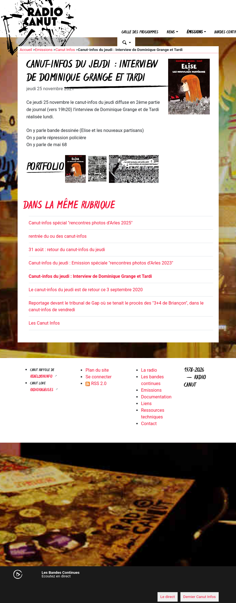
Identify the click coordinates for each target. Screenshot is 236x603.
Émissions (195, 32)
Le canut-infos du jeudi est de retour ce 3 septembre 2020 (86, 289)
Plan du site (97, 370)
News (171, 32)
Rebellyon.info (42, 377)
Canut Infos (65, 49)
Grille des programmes (139, 32)
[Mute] (24, 586)
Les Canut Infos (44, 323)
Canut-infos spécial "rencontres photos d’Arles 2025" (81, 222)
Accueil (26, 49)
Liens (146, 403)
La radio (149, 370)
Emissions (44, 49)
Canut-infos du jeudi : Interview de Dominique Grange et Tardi (90, 276)
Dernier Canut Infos (199, 596)
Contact (149, 423)
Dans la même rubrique (69, 206)
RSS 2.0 (95, 383)
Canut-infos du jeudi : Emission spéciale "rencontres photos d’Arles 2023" (101, 263)
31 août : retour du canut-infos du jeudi (67, 249)
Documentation (156, 396)
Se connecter (98, 376)
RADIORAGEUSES (42, 390)
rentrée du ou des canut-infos (58, 236)
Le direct (167, 596)
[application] (118, 586)
